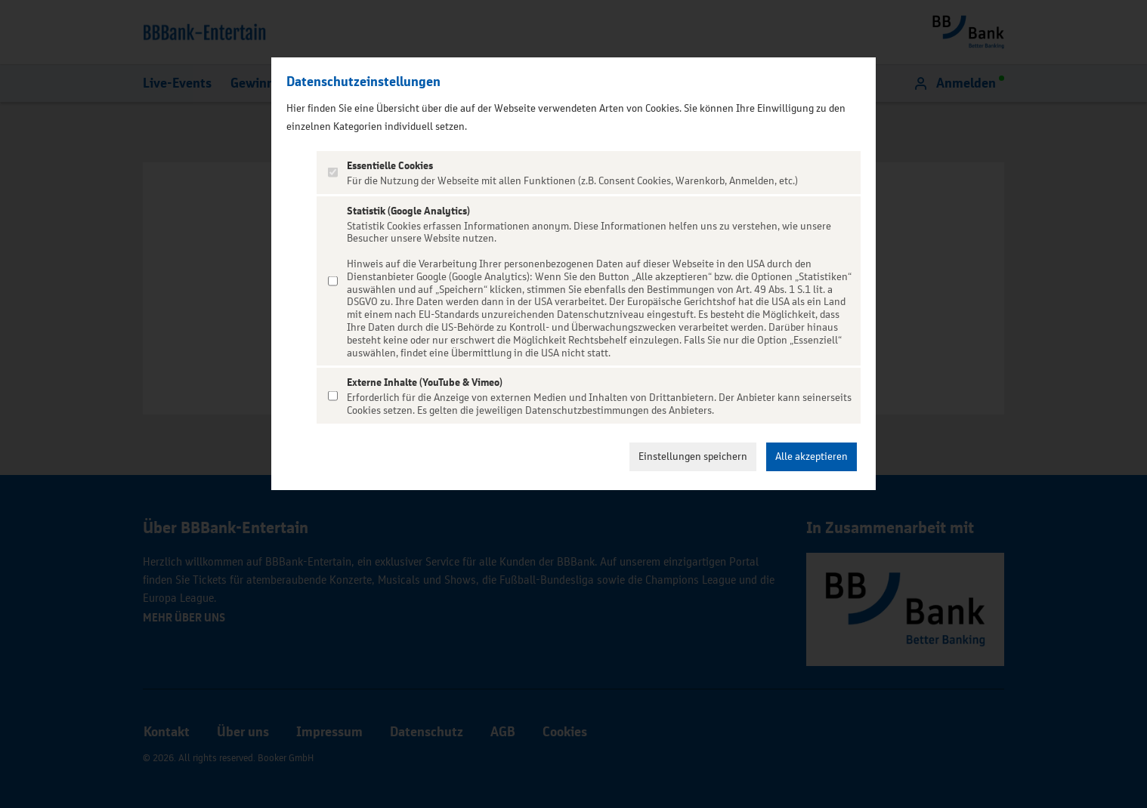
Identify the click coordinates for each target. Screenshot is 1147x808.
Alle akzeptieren (811, 456)
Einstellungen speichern (692, 456)
